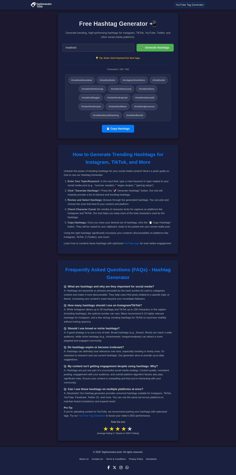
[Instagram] (121, 467)
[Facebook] (108, 467)
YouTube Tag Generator (190, 4)
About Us (84, 459)
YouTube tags (131, 243)
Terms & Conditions (116, 459)
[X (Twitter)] (114, 467)
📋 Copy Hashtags (118, 128)
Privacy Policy (136, 459)
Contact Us (97, 459)
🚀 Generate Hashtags (155, 47)
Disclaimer (151, 459)
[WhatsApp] (127, 467)
